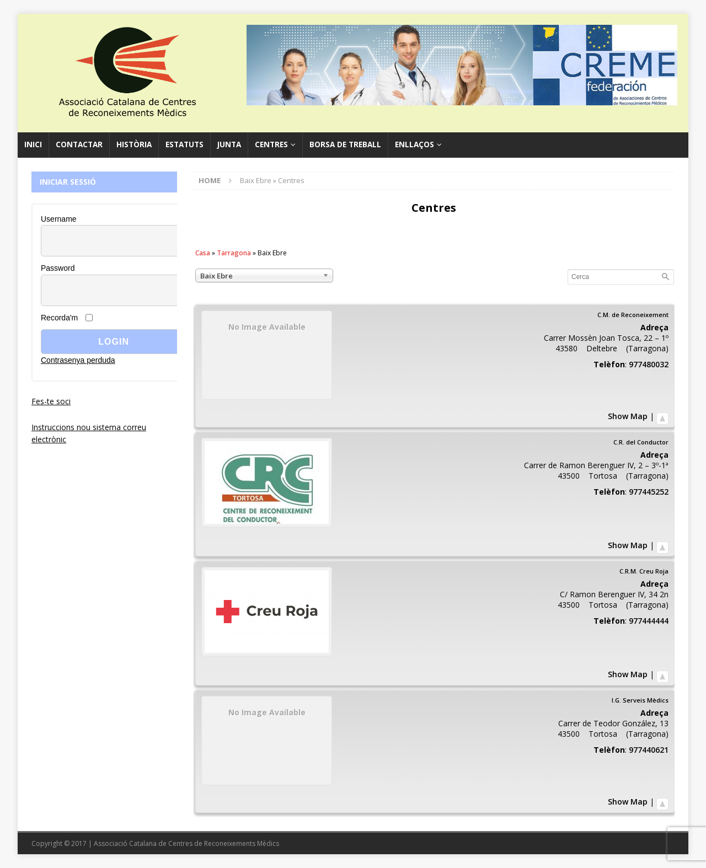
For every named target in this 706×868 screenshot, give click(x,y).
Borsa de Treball (345, 144)
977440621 (648, 749)
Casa (202, 253)
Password (57, 268)
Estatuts (184, 144)
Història (134, 144)
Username (59, 219)
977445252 (648, 491)
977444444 (648, 620)
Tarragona (234, 253)
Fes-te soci (51, 401)
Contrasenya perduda (78, 360)
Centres (271, 144)
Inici (33, 144)
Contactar (79, 144)
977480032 (648, 364)
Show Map (628, 416)
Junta (229, 144)
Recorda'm (59, 317)
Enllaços (414, 144)
